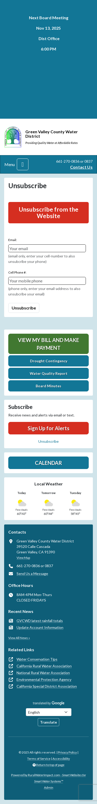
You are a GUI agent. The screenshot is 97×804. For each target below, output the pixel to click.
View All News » (19, 638)
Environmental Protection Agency (44, 679)
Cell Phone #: (17, 272)
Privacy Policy (67, 752)
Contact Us (81, 166)
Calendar (48, 463)
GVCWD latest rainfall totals (40, 620)
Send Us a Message (32, 573)
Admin (48, 787)
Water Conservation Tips (37, 659)
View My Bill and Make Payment (48, 344)
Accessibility (61, 759)
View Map (23, 558)
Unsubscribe (48, 441)
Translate (48, 722)
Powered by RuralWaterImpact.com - (48, 778)
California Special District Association (47, 686)
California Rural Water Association (44, 666)
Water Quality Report (49, 373)
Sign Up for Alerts (48, 428)
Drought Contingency (48, 361)
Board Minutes (48, 386)
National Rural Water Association (43, 672)
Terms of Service (38, 759)
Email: (12, 240)
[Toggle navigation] (22, 164)
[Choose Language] (48, 712)
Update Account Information (40, 627)
